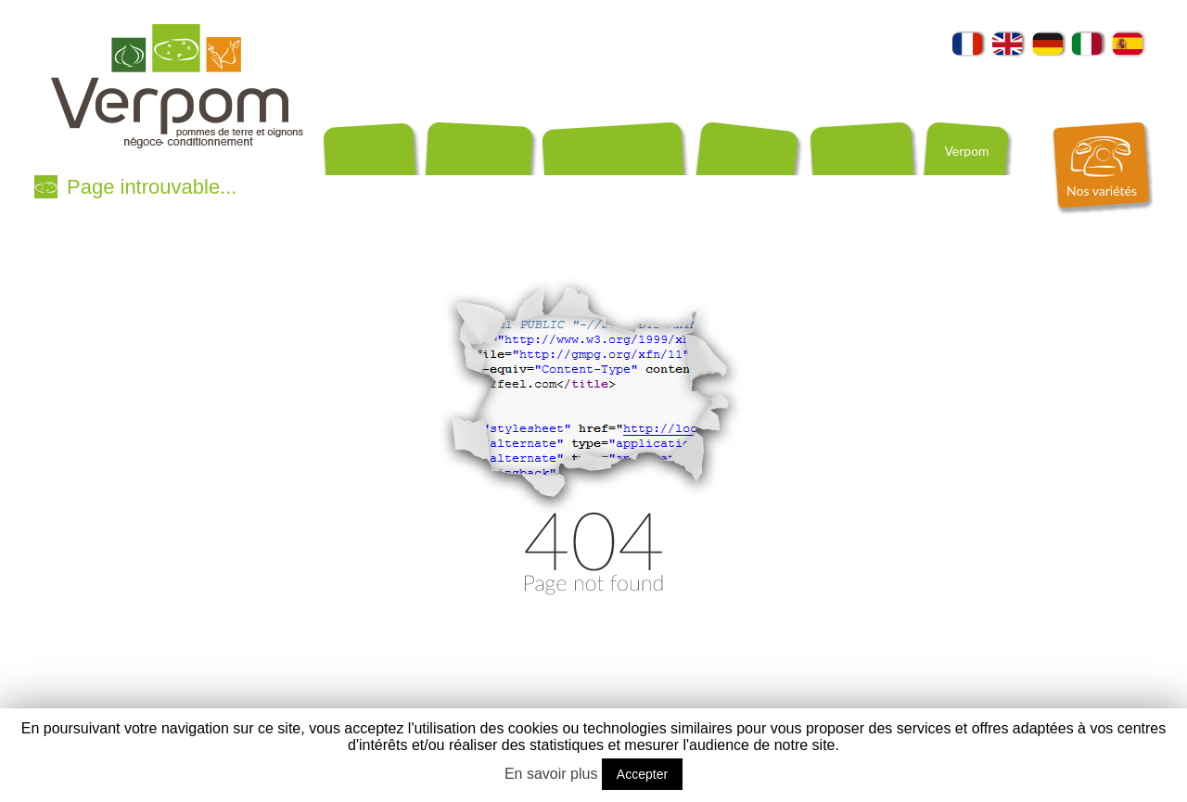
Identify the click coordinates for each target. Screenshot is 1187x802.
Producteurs (528, 183)
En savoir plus (551, 774)
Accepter (642, 774)
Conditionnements (373, 183)
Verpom (966, 151)
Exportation (459, 183)
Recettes (586, 183)
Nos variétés (1101, 190)
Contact (634, 183)
